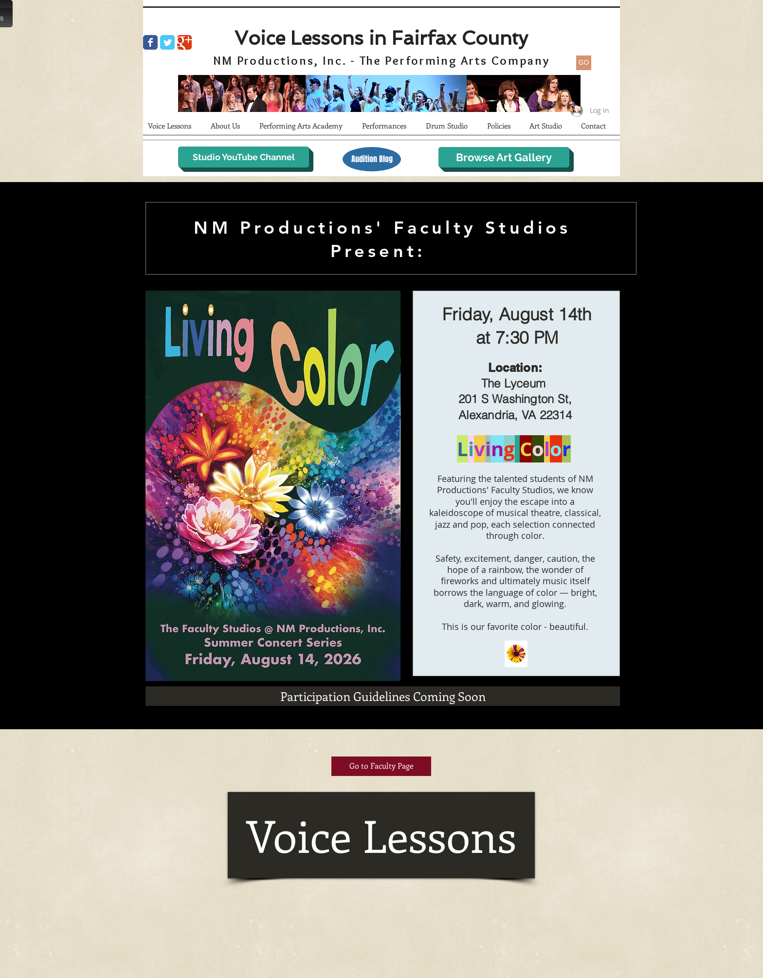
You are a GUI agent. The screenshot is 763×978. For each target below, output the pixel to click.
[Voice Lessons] (381, 835)
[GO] (583, 62)
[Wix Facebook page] (150, 42)
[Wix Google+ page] (184, 42)
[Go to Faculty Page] (381, 766)
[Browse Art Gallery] (503, 157)
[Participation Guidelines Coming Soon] (382, 696)
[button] (230, 129)
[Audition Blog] (372, 159)
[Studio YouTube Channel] (243, 157)
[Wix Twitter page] (167, 42)
